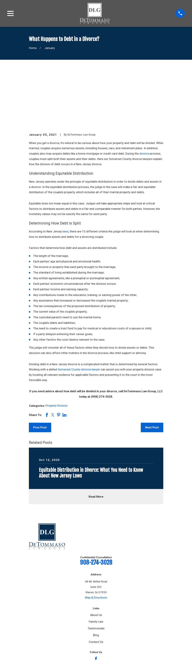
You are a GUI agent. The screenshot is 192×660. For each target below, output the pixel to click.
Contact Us (96, 588)
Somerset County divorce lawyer (79, 316)
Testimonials (96, 575)
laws (65, 177)
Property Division (56, 352)
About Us (96, 561)
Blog (96, 581)
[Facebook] (96, 605)
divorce (144, 100)
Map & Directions (96, 544)
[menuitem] (34, 648)
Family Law (96, 568)
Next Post (152, 374)
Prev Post (40, 374)
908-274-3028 (96, 508)
